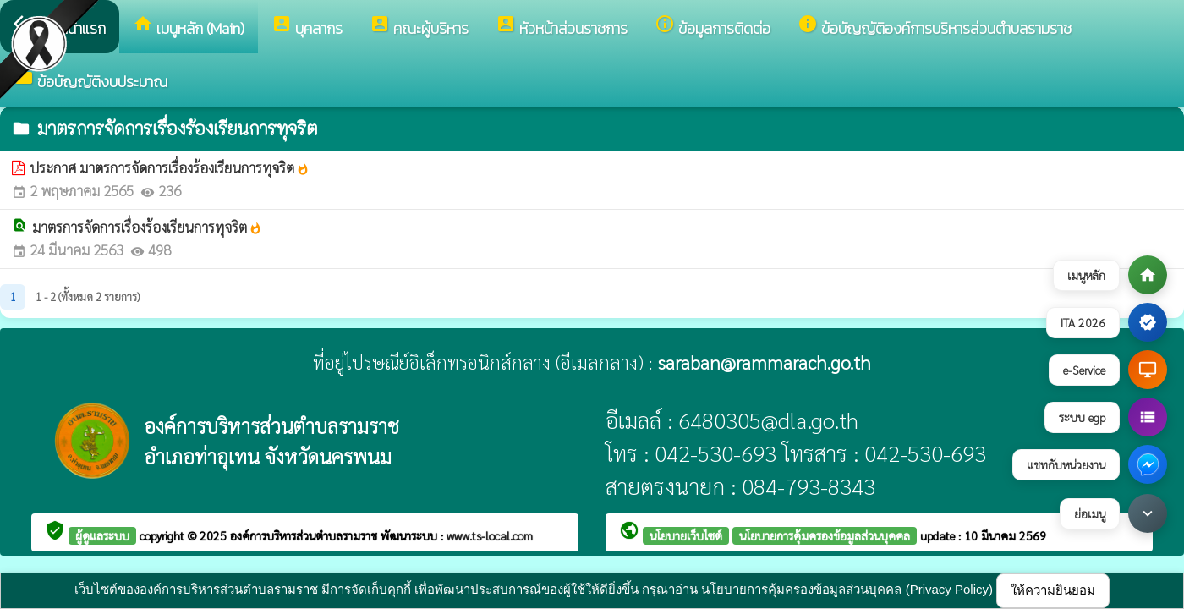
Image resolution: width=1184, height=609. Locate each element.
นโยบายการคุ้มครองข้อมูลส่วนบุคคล (824, 535)
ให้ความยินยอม (1053, 590)
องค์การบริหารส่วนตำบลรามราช (305, 535)
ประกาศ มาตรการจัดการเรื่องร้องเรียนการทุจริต (170, 167)
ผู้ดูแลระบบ (102, 535)
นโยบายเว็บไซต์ (686, 535)
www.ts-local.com (490, 535)
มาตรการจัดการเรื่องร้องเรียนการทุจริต (147, 226)
